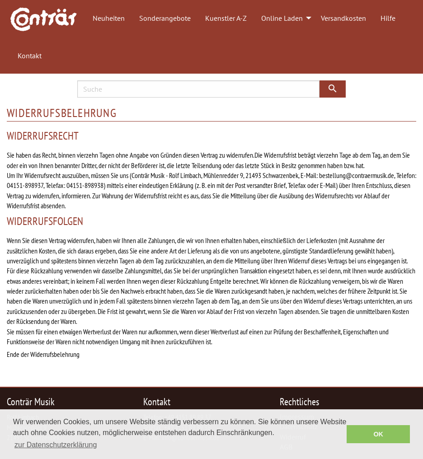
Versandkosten (343, 18)
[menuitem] (47, 18)
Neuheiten (109, 18)
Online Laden (282, 18)
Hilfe (388, 18)
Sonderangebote (165, 18)
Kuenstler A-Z (226, 18)
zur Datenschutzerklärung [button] (55, 445)
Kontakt (30, 55)
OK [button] (378, 434)
